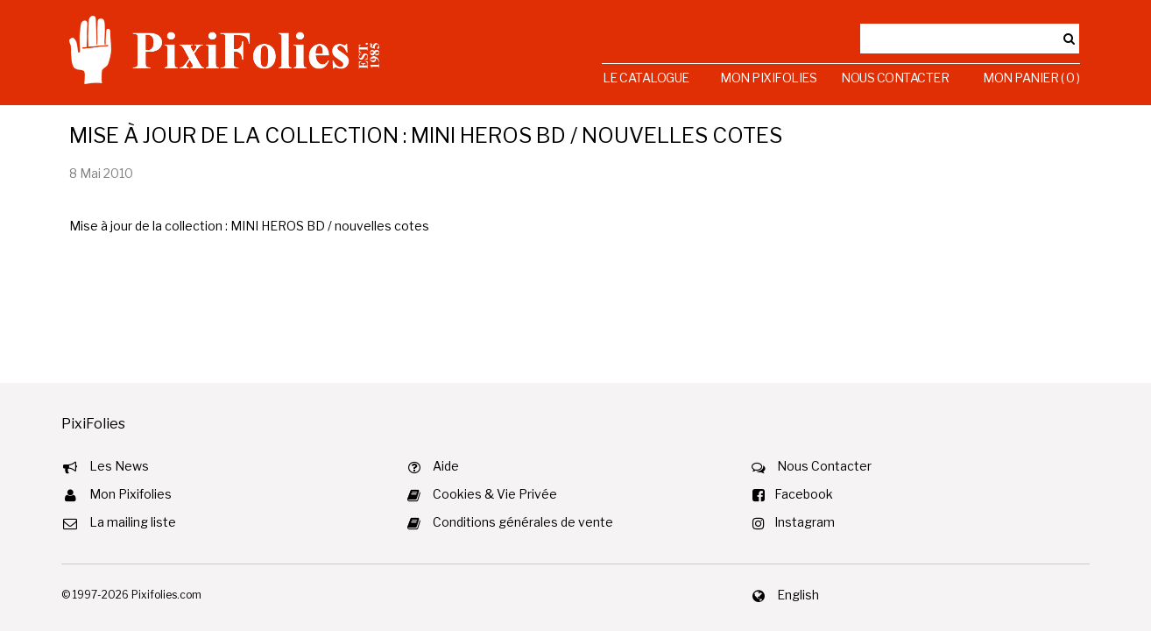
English (798, 594)
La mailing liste (132, 521)
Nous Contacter (895, 77)
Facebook (803, 493)
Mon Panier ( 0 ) (1031, 77)
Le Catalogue (646, 77)
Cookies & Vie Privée (495, 493)
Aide (446, 465)
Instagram (804, 521)
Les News (119, 465)
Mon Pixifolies (768, 77)
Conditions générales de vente (523, 521)
